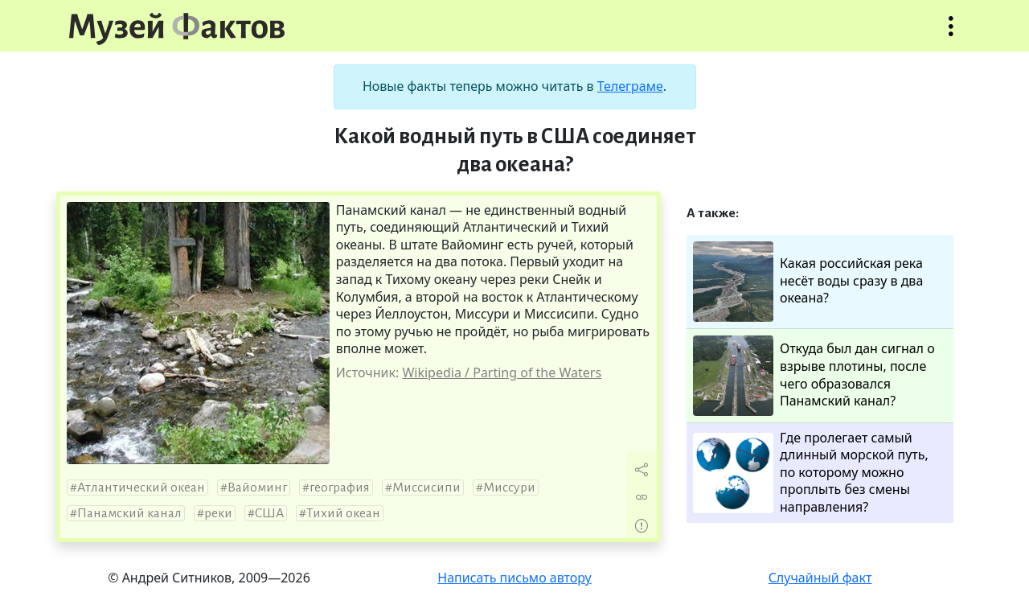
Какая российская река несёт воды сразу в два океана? (808, 281)
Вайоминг (257, 487)
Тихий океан (343, 513)
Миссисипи (426, 487)
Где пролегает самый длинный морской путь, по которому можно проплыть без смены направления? (811, 473)
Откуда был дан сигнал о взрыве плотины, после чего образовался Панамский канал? (814, 375)
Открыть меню (951, 34)
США (269, 513)
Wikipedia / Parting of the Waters (501, 372)
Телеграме (630, 86)
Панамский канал (129, 513)
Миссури (509, 487)
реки (218, 513)
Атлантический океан (141, 487)
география (340, 487)
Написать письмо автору (514, 577)
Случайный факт (820, 577)
